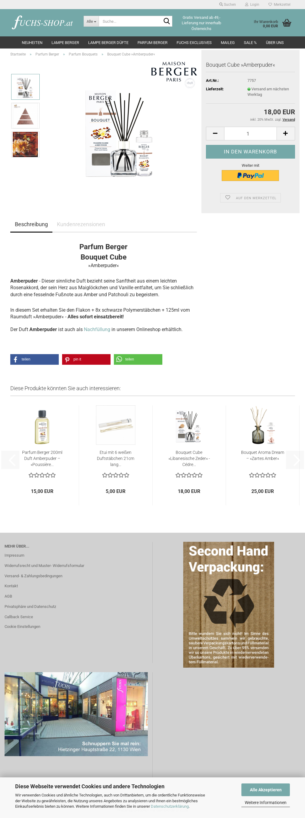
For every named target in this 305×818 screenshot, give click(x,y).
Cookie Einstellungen (22, 626)
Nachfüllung (97, 329)
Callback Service (19, 617)
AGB (8, 596)
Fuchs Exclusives (194, 42)
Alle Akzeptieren (266, 789)
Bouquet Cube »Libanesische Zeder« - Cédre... (189, 458)
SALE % (250, 42)
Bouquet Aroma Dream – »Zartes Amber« (262, 455)
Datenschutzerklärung (170, 806)
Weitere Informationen (266, 802)
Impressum (14, 555)
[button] (215, 133)
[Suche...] (91, 21)
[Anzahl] (250, 133)
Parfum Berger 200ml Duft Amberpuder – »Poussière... (42, 458)
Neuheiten (32, 42)
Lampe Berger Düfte (108, 42)
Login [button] (252, 4)
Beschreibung (31, 224)
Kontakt (11, 586)
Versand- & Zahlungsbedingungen (33, 576)
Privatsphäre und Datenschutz (30, 606)
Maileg (228, 42)
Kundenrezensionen (81, 224)
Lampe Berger (65, 42)
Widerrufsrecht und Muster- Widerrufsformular (44, 565)
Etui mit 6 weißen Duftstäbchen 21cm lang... (115, 458)
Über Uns (275, 42)
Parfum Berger (152, 42)
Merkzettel (279, 4)
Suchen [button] (227, 4)
